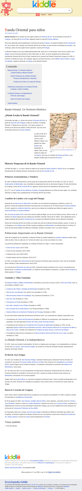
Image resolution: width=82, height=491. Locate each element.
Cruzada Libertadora (33, 403)
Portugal (46, 48)
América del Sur (47, 37)
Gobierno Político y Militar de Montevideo (20, 282)
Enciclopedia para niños (11, 33)
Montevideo (50, 225)
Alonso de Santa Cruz (67, 149)
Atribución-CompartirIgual (45, 463)
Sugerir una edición (54, 472)
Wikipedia (40, 486)
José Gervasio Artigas (28, 346)
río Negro (19, 225)
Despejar (65, 10)
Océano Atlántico (52, 39)
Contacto (50, 488)
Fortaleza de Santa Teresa (44, 330)
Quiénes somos (26, 488)
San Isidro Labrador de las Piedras (17, 305)
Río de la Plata (24, 39)
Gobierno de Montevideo (24, 269)
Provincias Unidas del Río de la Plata (32, 362)
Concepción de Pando (13, 302)
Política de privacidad (39, 488)
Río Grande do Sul (48, 171)
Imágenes (43, 14)
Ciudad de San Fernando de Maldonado (40, 325)
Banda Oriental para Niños (13, 467)
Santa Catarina (51, 168)
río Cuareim (16, 346)
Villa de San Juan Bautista (14, 292)
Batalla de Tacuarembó (24, 397)
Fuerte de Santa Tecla (16, 214)
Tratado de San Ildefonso (23, 190)
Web (38, 14)
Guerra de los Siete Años (22, 203)
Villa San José (10, 299)
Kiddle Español (9, 488)
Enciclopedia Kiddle (36, 460)
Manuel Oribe (41, 401)
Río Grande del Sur (26, 186)
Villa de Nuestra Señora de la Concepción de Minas (58, 327)
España (69, 45)
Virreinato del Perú (39, 120)
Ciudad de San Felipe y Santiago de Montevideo (21, 289)
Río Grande (71, 269)
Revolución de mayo (23, 267)
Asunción (59, 157)
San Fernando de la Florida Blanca (17, 308)
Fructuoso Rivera (62, 403)
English (50, 14)
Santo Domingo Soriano (46, 322)
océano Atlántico (25, 130)
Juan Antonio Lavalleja (28, 401)
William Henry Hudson (62, 59)
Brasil (66, 155)
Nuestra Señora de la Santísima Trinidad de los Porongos (24, 312)
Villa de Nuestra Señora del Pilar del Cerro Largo (50, 333)
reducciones (25, 261)
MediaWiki (66, 486)
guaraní (36, 145)
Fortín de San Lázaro (13, 247)
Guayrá (38, 155)
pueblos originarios (62, 237)
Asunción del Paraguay (18, 123)
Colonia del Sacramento (25, 319)
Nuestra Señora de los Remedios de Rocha (28, 327)
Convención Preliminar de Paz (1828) (26, 408)
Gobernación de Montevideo (14, 184)
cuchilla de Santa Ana (24, 208)
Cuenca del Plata (10, 210)
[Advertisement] (41, 22)
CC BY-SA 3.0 (34, 484)
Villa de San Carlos (12, 330)
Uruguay (46, 43)
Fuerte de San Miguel (62, 330)
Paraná (60, 155)
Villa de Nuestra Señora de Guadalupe (18, 295)
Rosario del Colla (31, 322)
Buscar (69, 10)
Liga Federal (21, 379)
